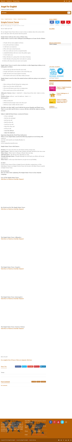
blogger (34, 381)
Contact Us (9, 1)
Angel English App (13, 15)
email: (26, 434)
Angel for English (9, 6)
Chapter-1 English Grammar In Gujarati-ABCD (64, 87)
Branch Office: (26, 426)
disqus (38, 381)
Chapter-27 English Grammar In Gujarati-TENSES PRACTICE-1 (62, 101)
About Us (3, 1)
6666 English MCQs (34, 15)
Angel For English (24, 440)
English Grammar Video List (61, 15)
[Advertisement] (44, 6)
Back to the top (33, 440)
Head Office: (27, 420)
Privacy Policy (16, 1)
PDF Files (51, 84)
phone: (26, 431)
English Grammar (46, 15)
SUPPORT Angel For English (38, 434)
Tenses (15, 19)
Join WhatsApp (24, 15)
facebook (43, 381)
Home (4, 12)
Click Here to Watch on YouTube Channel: (12, 179)
